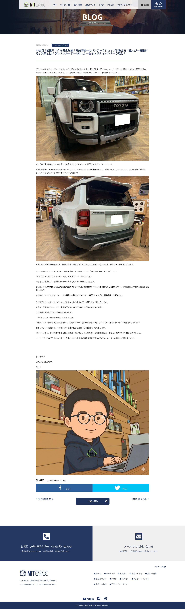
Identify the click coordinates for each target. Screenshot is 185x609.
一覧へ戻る (92, 501)
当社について (90, 5)
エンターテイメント (124, 5)
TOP (55, 5)
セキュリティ (137, 573)
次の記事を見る (140, 498)
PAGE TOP (160, 566)
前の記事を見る (44, 498)
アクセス (110, 5)
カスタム (123, 573)
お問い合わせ (101, 584)
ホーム (98, 573)
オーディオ (110, 573)
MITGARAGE (89, 605)
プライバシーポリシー (120, 584)
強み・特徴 (78, 5)
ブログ (101, 5)
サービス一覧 (65, 5)
